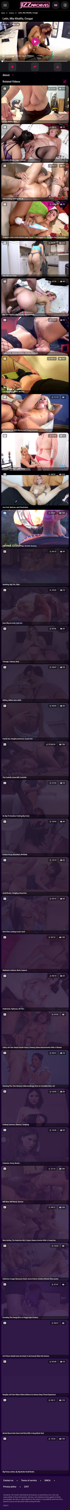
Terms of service (29, 1480)
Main (3, 13)
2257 (26, 1486)
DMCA (48, 1480)
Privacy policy (9, 1486)
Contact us (8, 1480)
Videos (11, 13)
